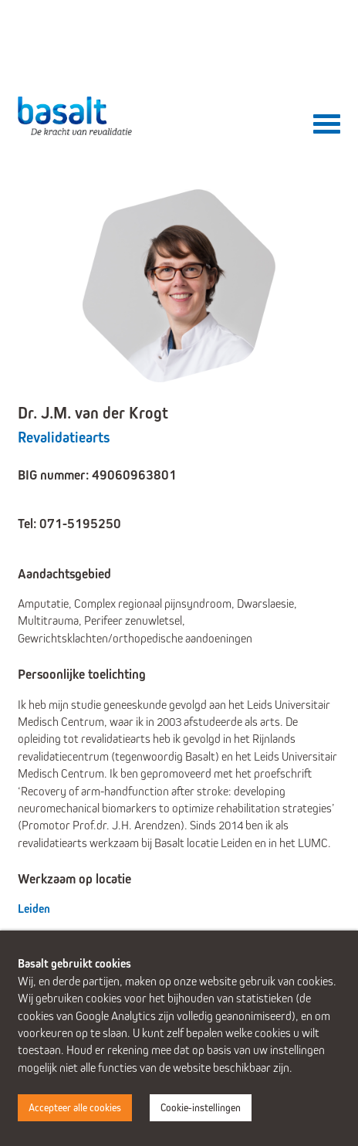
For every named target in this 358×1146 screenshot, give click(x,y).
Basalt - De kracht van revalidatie (76, 116)
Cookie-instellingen (200, 1107)
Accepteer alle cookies (75, 1107)
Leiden (34, 908)
